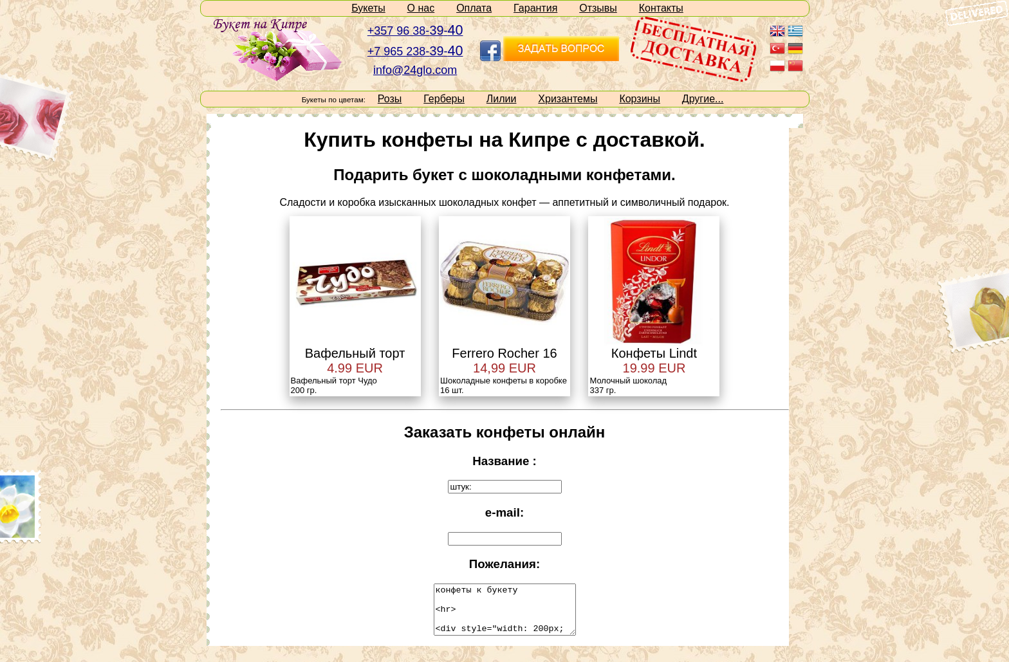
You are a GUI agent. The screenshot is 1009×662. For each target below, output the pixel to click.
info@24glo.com (415, 70)
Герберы (444, 98)
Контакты (661, 8)
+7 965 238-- (415, 51)
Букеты (368, 8)
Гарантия (535, 8)
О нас (421, 8)
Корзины (639, 98)
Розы (390, 98)
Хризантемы (567, 98)
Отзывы (598, 8)
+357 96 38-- (415, 30)
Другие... (703, 98)
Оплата (474, 8)
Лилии (501, 98)
